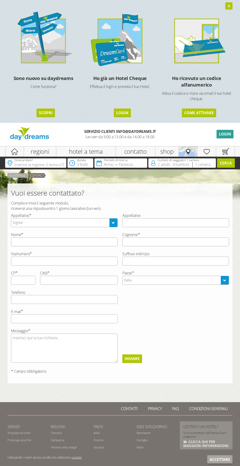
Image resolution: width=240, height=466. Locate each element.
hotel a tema (86, 151)
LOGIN (122, 112)
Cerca (226, 163)
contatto (135, 151)
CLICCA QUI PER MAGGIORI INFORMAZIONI (206, 443)
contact (37, 175)
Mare (140, 447)
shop (166, 151)
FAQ (175, 408)
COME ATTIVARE (199, 112)
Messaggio (19, 330)
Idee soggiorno (152, 426)
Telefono (18, 292)
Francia (99, 440)
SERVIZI (14, 426)
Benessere (144, 433)
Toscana (56, 433)
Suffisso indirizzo (136, 253)
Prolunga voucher (19, 440)
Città (43, 273)
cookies (76, 457)
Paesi (98, 426)
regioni (40, 151)
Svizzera (99, 447)
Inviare (132, 358)
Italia (97, 433)
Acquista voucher (19, 433)
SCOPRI (45, 112)
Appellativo (20, 215)
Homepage (17, 175)
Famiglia (142, 440)
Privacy (155, 408)
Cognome (130, 234)
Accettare (220, 459)
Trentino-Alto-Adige (64, 447)
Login (225, 134)
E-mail (16, 311)
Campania (57, 440)
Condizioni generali (208, 408)
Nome (16, 234)
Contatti (129, 408)
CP (13, 273)
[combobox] (64, 222)
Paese (127, 273)
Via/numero (20, 253)
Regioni (58, 426)
